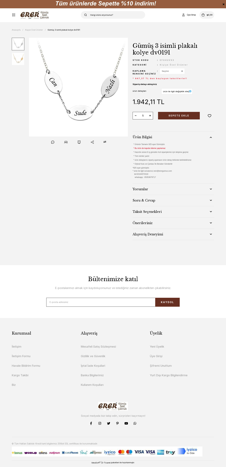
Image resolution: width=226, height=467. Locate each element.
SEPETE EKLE (179, 115)
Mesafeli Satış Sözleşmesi (98, 348)
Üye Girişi (156, 358)
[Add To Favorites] (209, 115)
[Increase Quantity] (150, 115)
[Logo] (35, 14)
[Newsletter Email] (113, 303)
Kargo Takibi (20, 377)
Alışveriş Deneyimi (148, 234)
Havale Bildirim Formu (26, 367)
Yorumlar (140, 189)
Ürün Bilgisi (142, 137)
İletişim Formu (21, 358)
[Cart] (204, 15)
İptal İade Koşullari (93, 367)
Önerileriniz (143, 223)
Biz (14, 386)
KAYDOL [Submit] (162, 303)
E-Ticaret (106, 465)
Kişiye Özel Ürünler (174, 65)
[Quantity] (142, 115)
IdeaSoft (95, 464)
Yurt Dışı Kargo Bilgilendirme (169, 377)
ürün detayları (139, 91)
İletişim (16, 348)
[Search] (113, 15)
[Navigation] (14, 14)
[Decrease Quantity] (135, 115)
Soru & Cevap (144, 200)
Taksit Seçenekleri (147, 212)
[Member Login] (183, 15)
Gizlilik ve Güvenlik (93, 358)
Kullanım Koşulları (92, 386)
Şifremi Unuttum (161, 367)
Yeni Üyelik (157, 348)
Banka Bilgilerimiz (92, 377)
